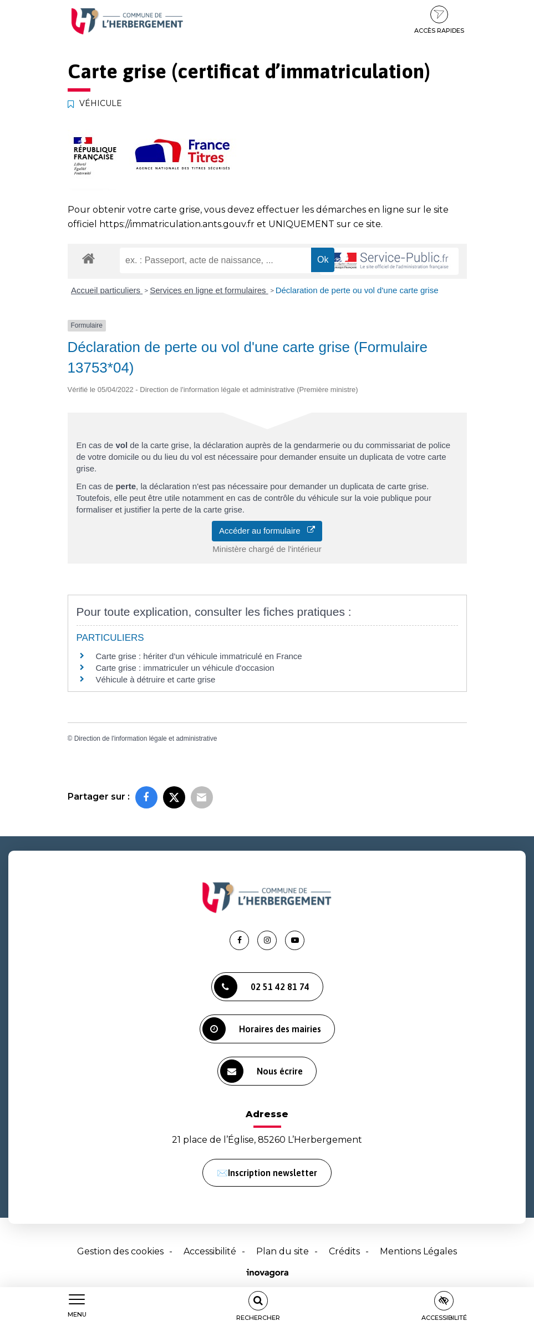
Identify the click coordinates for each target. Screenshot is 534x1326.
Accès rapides (439, 20)
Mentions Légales (418, 1251)
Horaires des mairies (261, 1029)
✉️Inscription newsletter (267, 1173)
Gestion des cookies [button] (120, 1251)
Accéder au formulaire (267, 530)
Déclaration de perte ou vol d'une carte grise (357, 290)
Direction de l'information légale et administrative (145, 738)
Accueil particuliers (107, 290)
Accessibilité (210, 1251)
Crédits (344, 1251)
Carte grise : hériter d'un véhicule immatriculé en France (199, 656)
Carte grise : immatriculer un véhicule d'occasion (185, 667)
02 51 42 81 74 (261, 986)
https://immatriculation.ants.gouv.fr (177, 224)
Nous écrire (261, 1071)
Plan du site (282, 1251)
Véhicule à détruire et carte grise (156, 679)
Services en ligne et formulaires (209, 290)
